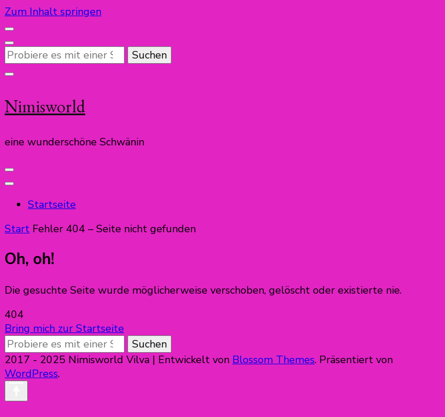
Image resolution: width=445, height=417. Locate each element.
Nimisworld (45, 106)
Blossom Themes (273, 360)
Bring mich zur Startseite (64, 328)
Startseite (52, 204)
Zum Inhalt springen (53, 12)
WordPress (31, 374)
